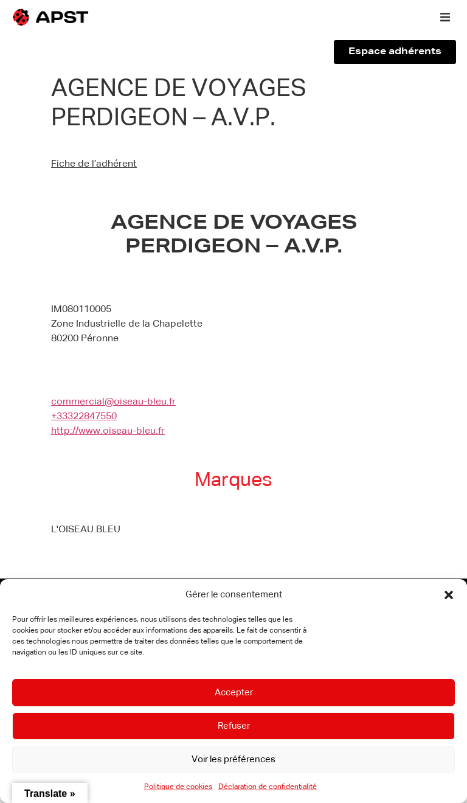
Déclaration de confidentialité (267, 787)
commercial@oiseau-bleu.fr (113, 402)
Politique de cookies (178, 787)
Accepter (234, 692)
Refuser (234, 726)
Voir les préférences (233, 759)
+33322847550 (84, 417)
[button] (449, 595)
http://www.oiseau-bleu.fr (108, 431)
